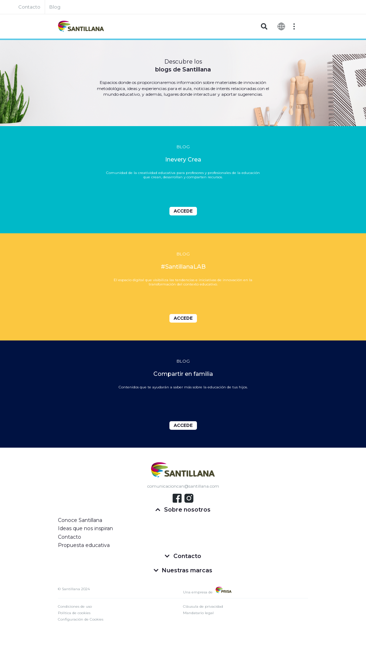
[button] (264, 27)
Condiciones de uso (75, 606)
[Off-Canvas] (294, 26)
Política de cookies (74, 613)
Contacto (69, 537)
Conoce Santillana (80, 520)
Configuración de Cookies (80, 619)
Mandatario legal (198, 613)
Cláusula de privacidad (203, 606)
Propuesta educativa (84, 545)
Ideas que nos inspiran (85, 528)
